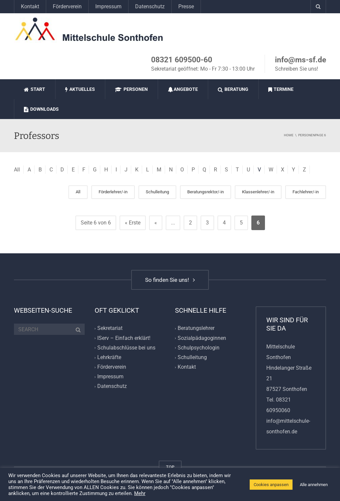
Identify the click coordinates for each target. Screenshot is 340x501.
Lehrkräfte (109, 357)
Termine (281, 89)
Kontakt (30, 6)
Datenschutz (150, 6)
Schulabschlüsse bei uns (126, 347)
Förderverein (67, 6)
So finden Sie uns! (170, 280)
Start (34, 89)
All (17, 169)
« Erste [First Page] (132, 222)
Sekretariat (110, 328)
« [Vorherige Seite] (155, 222)
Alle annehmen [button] (314, 484)
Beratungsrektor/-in (205, 191)
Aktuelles (80, 89)
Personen (131, 89)
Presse (186, 6)
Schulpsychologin (198, 347)
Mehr (139, 493)
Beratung (233, 89)
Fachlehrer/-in (306, 191)
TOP (170, 467)
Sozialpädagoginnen (202, 338)
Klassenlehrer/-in (258, 191)
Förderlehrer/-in (113, 191)
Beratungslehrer (196, 328)
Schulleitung (157, 191)
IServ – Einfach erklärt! (123, 338)
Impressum (108, 6)
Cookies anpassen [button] (271, 484)
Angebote (183, 89)
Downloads (41, 109)
